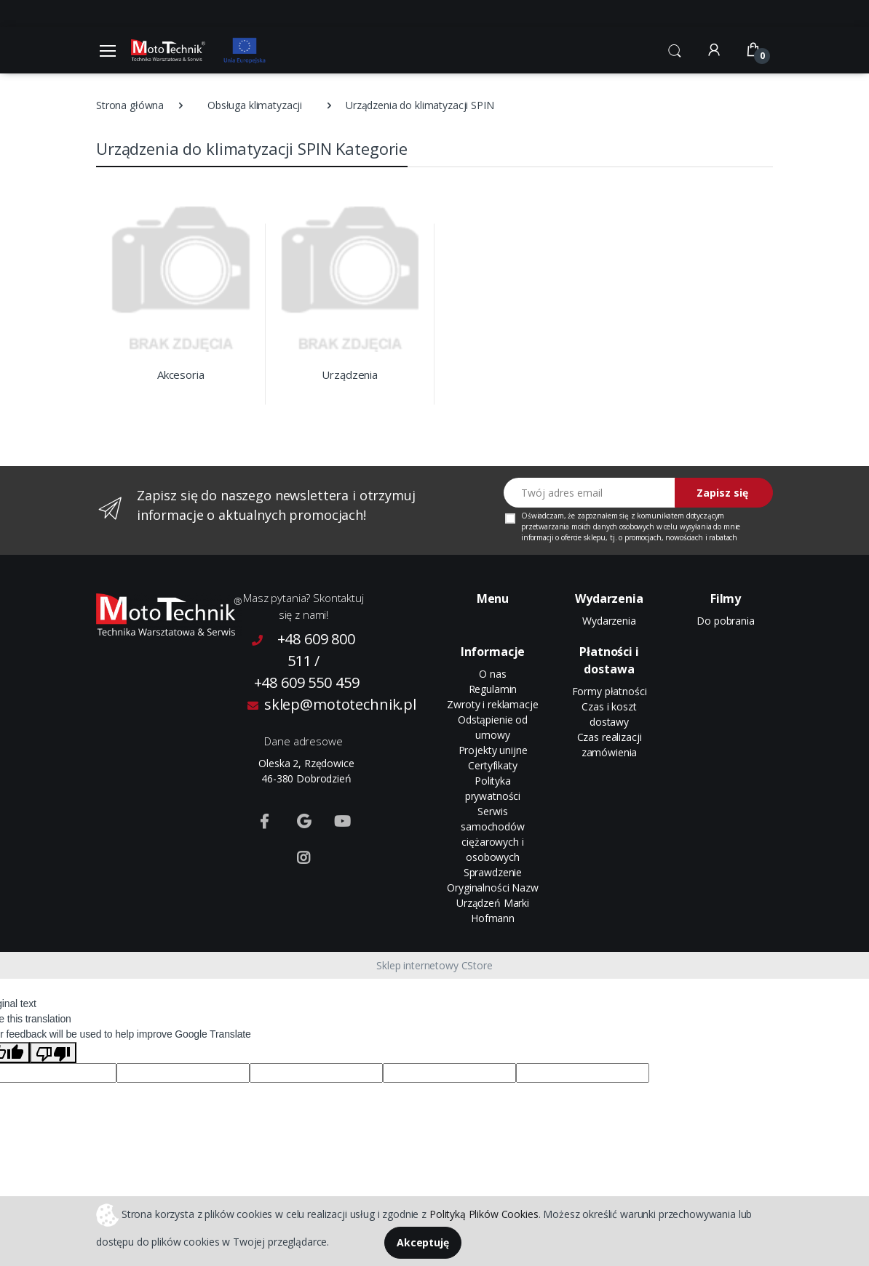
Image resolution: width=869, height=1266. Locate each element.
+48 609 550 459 (307, 682)
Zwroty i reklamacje (492, 704)
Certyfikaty (492, 765)
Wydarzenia (609, 621)
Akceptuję (423, 1242)
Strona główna (130, 105)
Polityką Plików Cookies (484, 1213)
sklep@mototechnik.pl (306, 704)
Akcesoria (181, 374)
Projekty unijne (493, 750)
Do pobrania (725, 621)
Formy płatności (609, 691)
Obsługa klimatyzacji (254, 105)
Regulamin (493, 689)
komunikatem (660, 515)
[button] (675, 49)
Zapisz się (722, 493)
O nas (492, 674)
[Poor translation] (53, 1052)
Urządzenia (350, 374)
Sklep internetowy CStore (434, 965)
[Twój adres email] (589, 493)
